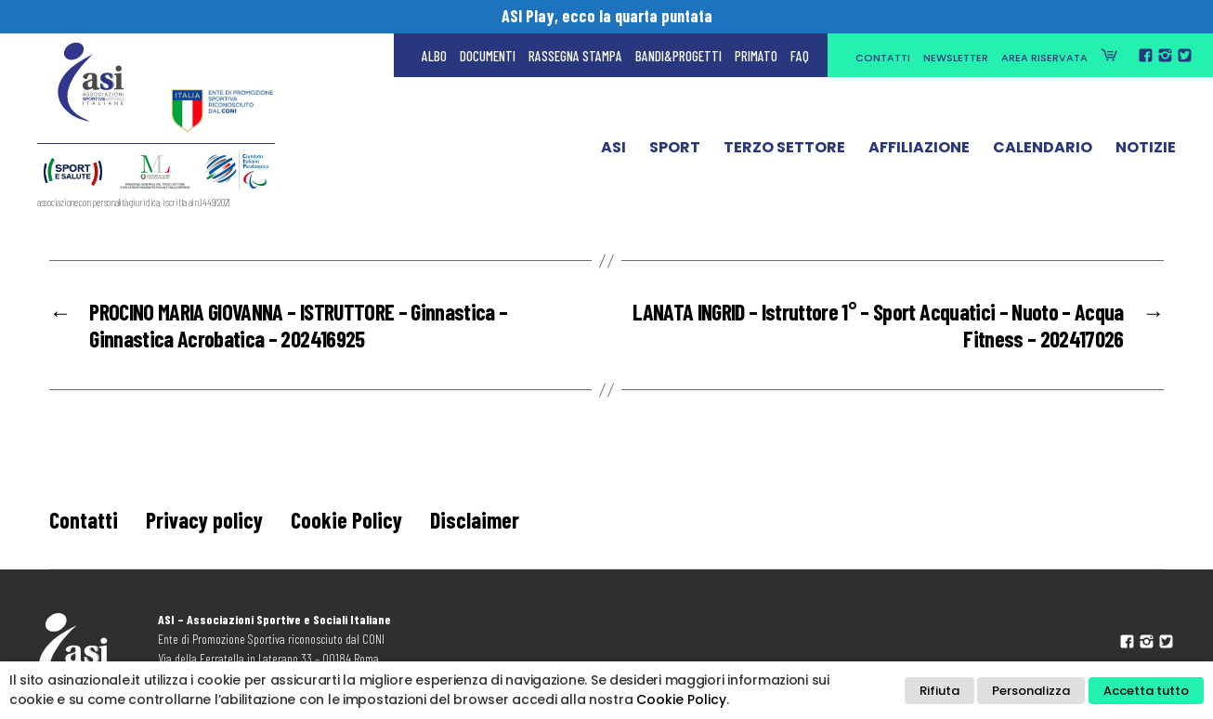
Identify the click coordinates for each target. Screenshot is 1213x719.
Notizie (1145, 151)
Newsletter (955, 57)
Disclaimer (474, 519)
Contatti (882, 57)
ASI (613, 151)
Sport (674, 151)
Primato (756, 55)
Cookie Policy (346, 519)
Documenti (487, 55)
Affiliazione (919, 151)
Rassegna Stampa (575, 55)
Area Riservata (1044, 57)
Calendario (1042, 151)
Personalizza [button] (1031, 690)
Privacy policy (204, 519)
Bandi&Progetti (678, 55)
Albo (434, 55)
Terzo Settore (784, 151)
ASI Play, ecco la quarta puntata (607, 16)
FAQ (799, 55)
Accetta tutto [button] (1146, 690)
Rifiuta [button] (939, 690)
